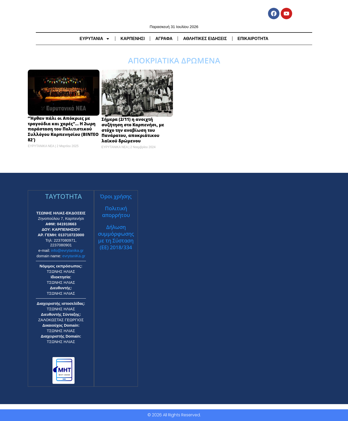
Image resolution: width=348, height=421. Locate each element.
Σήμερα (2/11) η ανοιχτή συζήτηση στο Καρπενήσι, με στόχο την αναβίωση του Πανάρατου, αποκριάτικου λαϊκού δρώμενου (133, 130)
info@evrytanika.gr (67, 250)
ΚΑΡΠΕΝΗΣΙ (133, 38)
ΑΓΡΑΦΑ (163, 38)
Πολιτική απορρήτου (116, 212)
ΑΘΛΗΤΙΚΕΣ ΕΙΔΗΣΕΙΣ (205, 38)
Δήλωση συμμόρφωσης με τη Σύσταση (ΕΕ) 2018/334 (116, 237)
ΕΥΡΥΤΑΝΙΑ (95, 38)
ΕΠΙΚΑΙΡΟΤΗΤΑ (253, 38)
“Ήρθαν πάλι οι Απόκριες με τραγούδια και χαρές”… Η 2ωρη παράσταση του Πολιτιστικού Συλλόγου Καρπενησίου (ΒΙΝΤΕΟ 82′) (63, 129)
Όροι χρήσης (116, 196)
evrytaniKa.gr (73, 256)
